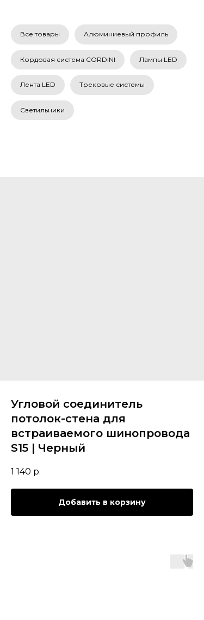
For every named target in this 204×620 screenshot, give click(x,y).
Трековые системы (112, 84)
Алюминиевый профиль (126, 34)
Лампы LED (158, 59)
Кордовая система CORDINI (67, 59)
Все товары (40, 34)
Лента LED (37, 84)
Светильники (42, 110)
